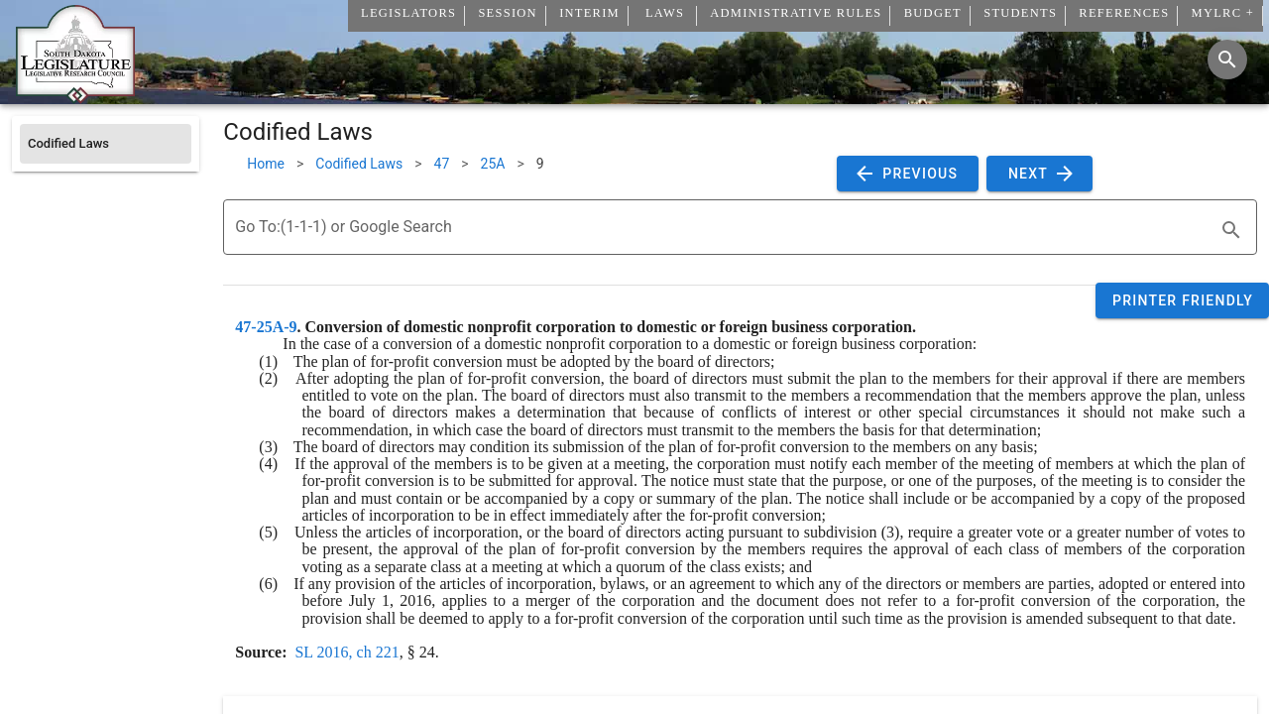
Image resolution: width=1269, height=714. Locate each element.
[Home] (75, 96)
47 (442, 164)
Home (266, 164)
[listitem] (105, 144)
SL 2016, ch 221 (346, 652)
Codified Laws (359, 164)
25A (493, 164)
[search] (1231, 230)
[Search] (1227, 59)
